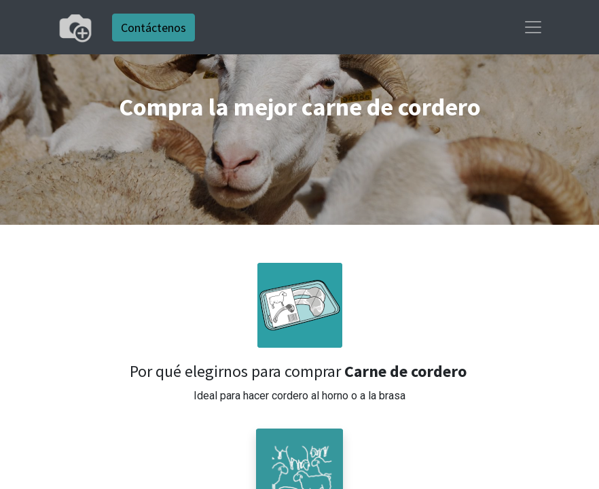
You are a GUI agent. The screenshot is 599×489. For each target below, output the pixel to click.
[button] (299, 305)
